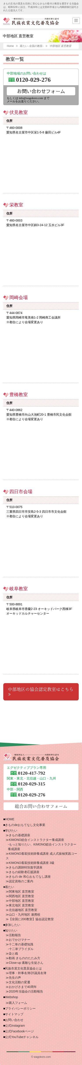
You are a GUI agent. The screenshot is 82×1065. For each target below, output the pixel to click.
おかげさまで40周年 (23, 987)
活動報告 (15, 935)
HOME (9, 819)
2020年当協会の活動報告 (26, 991)
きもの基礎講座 (19, 835)
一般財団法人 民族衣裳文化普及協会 (31, 21)
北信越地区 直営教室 (23, 910)
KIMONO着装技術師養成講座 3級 (31, 863)
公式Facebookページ (19, 1031)
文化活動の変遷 (19, 982)
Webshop (11, 997)
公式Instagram (15, 1025)
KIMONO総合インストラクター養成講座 (36, 840)
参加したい (12, 925)
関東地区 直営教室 (21, 891)
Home (10, 46)
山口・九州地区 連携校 (24, 914)
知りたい (11, 930)
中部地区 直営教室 (21, 900)
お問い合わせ (14, 1020)
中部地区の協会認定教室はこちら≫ (40, 691)
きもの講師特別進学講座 (25, 867)
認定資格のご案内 (21, 881)
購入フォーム (18, 1003)
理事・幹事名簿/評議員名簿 (27, 973)
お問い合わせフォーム (41, 91)
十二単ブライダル (21, 949)
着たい (9, 887)
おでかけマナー (19, 939)
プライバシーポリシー (20, 1008)
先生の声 (15, 977)
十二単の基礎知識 (21, 944)
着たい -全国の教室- (31, 46)
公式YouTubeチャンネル (21, 1037)
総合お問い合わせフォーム (41, 806)
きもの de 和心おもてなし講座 (30, 876)
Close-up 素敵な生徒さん (26, 962)
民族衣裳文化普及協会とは (23, 968)
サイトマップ (14, 1014)
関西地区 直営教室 (21, 896)
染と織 (13, 953)
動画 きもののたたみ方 (24, 958)
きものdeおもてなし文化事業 (25, 825)
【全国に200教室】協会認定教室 (31, 919)
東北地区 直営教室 (21, 905)
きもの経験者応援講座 (24, 872)
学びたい (11, 830)
